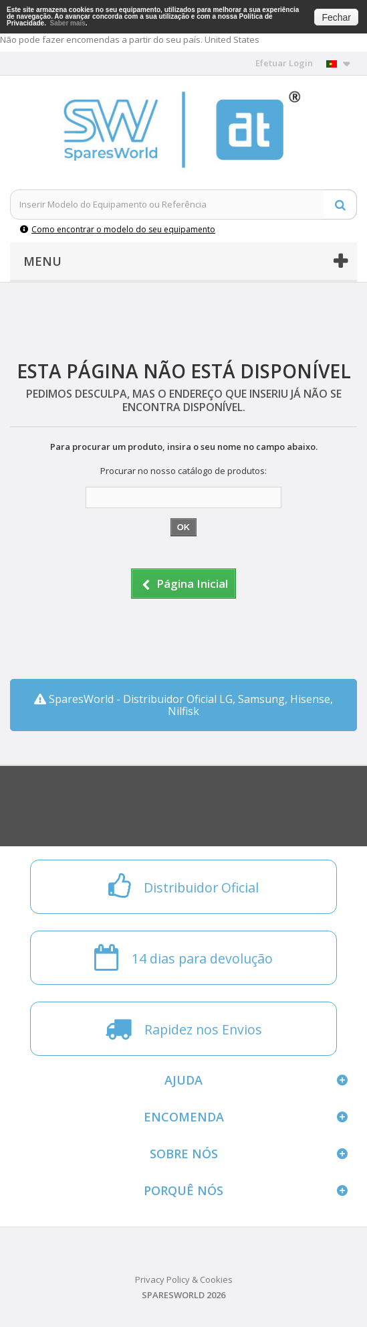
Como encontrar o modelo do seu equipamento (117, 229)
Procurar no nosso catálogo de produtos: (183, 471)
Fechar (336, 17)
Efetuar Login (284, 63)
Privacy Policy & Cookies (184, 1279)
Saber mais (67, 23)
